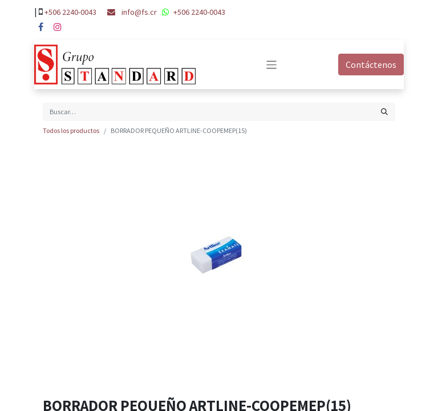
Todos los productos (71, 130)
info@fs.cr (139, 12)
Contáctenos (371, 64)
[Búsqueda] (384, 112)
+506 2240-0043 (70, 12)
